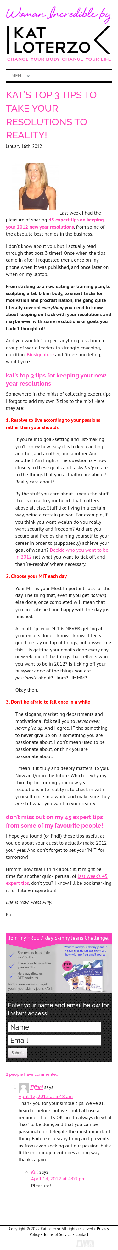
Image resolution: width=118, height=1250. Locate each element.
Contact (82, 1234)
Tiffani (36, 1087)
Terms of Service (57, 1234)
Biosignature (40, 354)
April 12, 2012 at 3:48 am (46, 1096)
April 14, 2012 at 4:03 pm (58, 1178)
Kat (34, 1172)
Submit (18, 1053)
